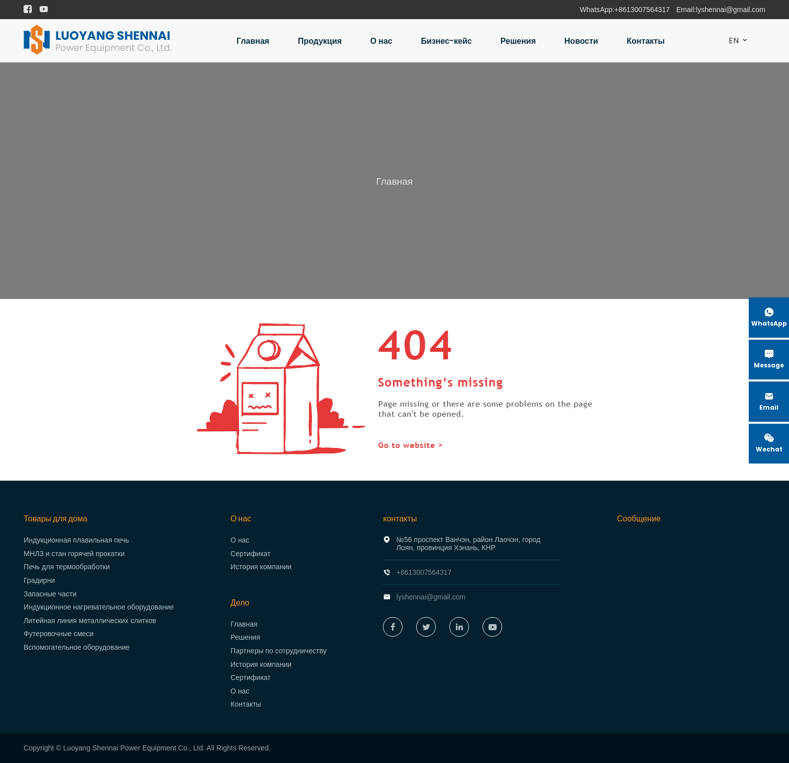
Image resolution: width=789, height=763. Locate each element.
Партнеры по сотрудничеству (278, 651)
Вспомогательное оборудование (77, 647)
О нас (381, 41)
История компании (260, 567)
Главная (252, 41)
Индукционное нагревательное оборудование (99, 607)
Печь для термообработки (67, 567)
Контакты (645, 41)
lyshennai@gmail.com (730, 10)
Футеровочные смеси (59, 634)
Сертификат (250, 554)
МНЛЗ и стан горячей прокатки (74, 554)
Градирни (39, 580)
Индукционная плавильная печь (76, 540)
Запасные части (50, 594)
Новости (581, 41)
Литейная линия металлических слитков (90, 621)
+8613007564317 (642, 10)
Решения (518, 41)
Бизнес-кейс (446, 41)
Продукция (320, 41)
